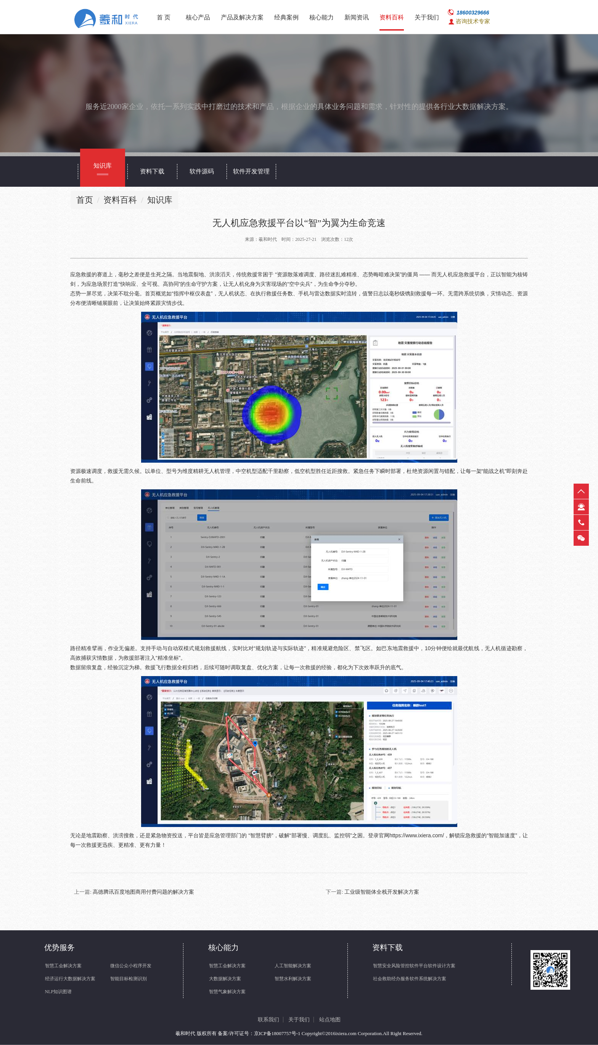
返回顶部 (581, 491)
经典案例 (286, 17)
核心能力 (321, 17)
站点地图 (330, 1020)
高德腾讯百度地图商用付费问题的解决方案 (143, 892)
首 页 (163, 17)
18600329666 (473, 13)
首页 (84, 200)
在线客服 (581, 507)
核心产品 (198, 17)
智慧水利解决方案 (293, 978)
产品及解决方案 (242, 17)
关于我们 (427, 17)
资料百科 (391, 17)
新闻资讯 (356, 17)
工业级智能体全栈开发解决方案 (381, 892)
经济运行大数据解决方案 (70, 978)
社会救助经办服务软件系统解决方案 (409, 978)
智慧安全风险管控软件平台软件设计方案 (414, 965)
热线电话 (581, 522)
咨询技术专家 (473, 21)
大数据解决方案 (225, 978)
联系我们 (268, 1020)
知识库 (159, 200)
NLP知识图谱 (58, 991)
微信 (581, 538)
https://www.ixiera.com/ (416, 835)
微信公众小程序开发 (130, 965)
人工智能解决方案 (293, 965)
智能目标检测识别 (128, 978)
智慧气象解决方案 (227, 991)
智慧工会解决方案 (63, 965)
